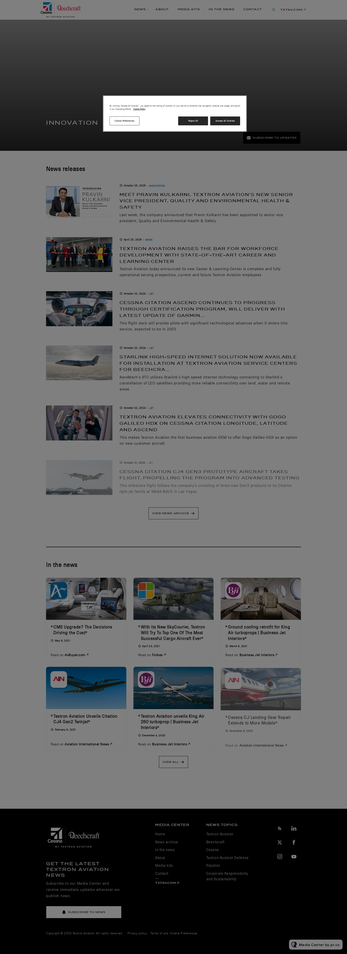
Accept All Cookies (225, 121)
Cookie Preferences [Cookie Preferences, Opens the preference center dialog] (124, 121)
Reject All (193, 121)
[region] (175, 113)
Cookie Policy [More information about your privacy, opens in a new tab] (139, 109)
